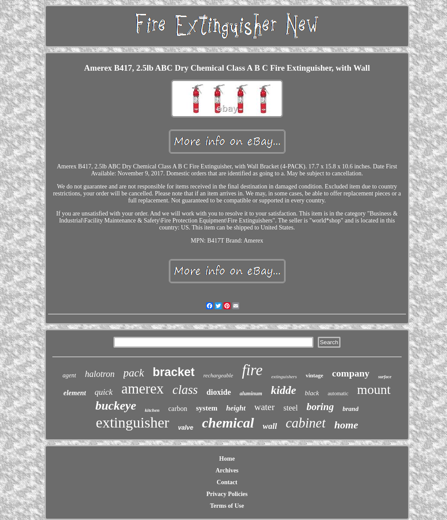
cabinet (306, 423)
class (185, 390)
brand (351, 408)
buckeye (116, 405)
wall (270, 426)
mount (374, 389)
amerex (142, 389)
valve (185, 427)
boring (320, 406)
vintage (314, 375)
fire (252, 370)
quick (104, 392)
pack (134, 373)
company (351, 373)
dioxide (218, 392)
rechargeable (218, 375)
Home (227, 458)
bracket (174, 372)
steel (290, 408)
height (235, 408)
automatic (338, 393)
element (74, 393)
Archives (227, 470)
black (312, 393)
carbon (177, 408)
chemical (228, 423)
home (346, 425)
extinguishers (284, 376)
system (206, 408)
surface (385, 376)
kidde (283, 390)
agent (69, 375)
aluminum (251, 393)
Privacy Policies (227, 494)
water (264, 407)
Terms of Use (227, 506)
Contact (227, 482)
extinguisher (132, 422)
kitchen (152, 410)
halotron (99, 374)
